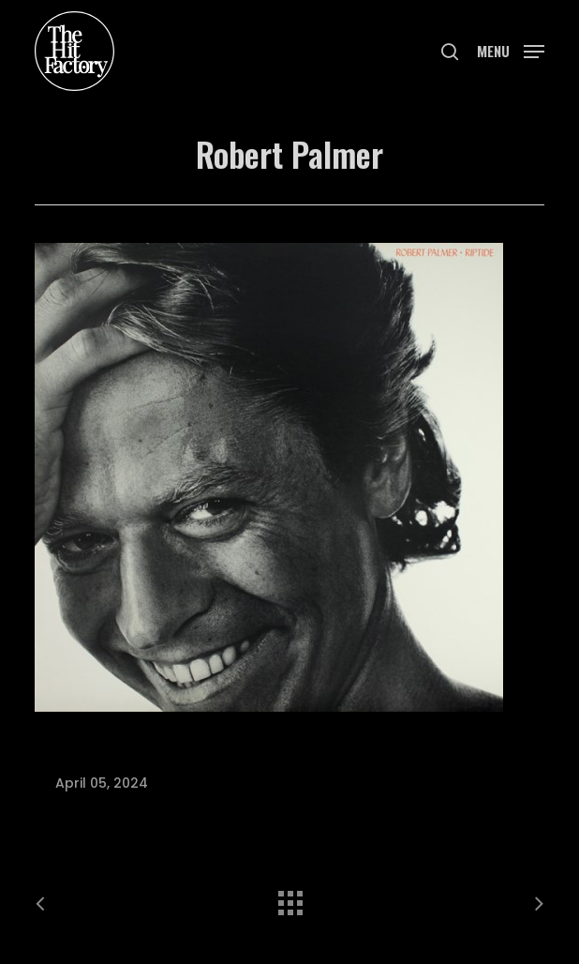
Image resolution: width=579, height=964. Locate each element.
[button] (510, 49)
